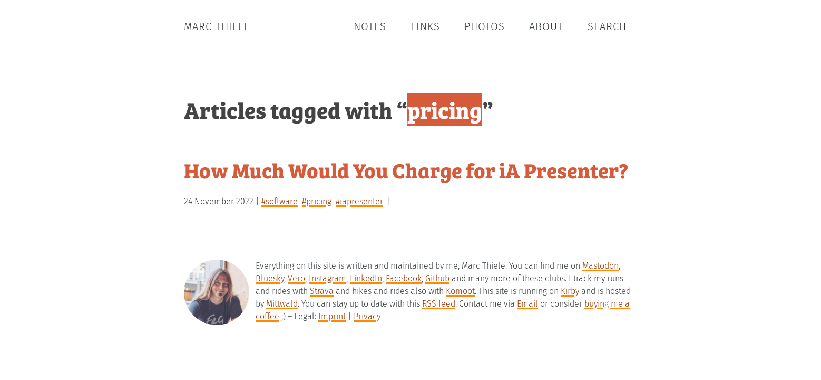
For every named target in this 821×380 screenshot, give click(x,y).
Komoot (460, 291)
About (546, 26)
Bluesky (270, 278)
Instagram (327, 278)
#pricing (316, 201)
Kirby (570, 291)
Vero (296, 278)
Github (437, 278)
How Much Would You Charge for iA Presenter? (406, 170)
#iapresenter (359, 201)
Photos (484, 26)
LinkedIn (366, 278)
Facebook (404, 278)
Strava (322, 291)
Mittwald (282, 304)
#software (279, 201)
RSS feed (438, 304)
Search (607, 26)
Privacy (367, 316)
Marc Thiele (217, 26)
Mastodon (600, 266)
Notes (370, 26)
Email (527, 304)
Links (425, 26)
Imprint (332, 316)
